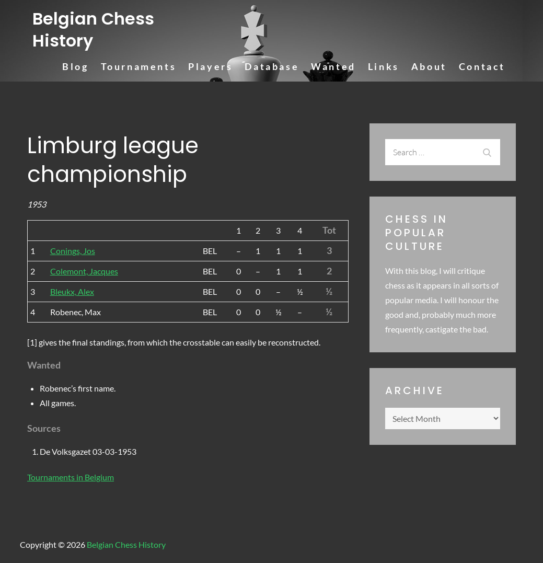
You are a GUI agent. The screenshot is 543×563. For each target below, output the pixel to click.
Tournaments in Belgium (70, 477)
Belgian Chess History (93, 29)
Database (272, 66)
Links (383, 66)
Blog (75, 66)
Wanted (333, 66)
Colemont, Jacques (84, 271)
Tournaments (139, 66)
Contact (482, 66)
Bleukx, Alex (72, 291)
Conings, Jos (72, 251)
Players (210, 66)
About (429, 66)
